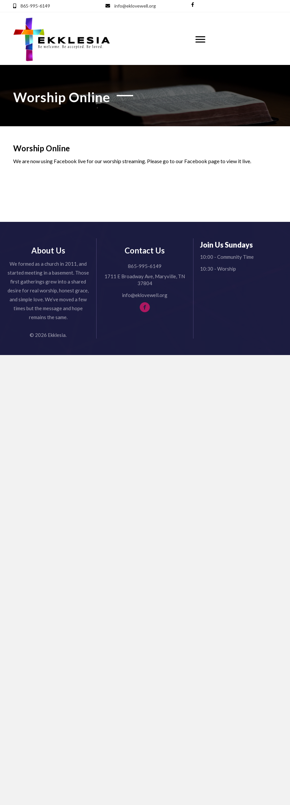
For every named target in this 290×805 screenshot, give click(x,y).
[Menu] (200, 39)
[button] (192, 4)
